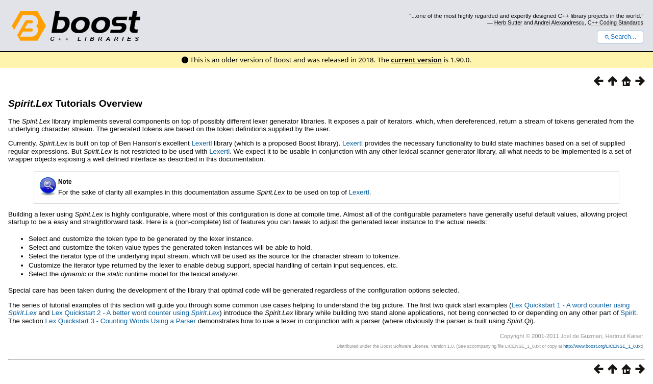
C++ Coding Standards (615, 22)
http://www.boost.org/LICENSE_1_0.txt (602, 346)
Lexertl (201, 143)
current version (416, 59)
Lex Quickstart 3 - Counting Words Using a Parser (120, 321)
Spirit (628, 313)
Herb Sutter (508, 22)
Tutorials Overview (75, 103)
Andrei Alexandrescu (559, 22)
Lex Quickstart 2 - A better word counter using (135, 313)
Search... (620, 36)
